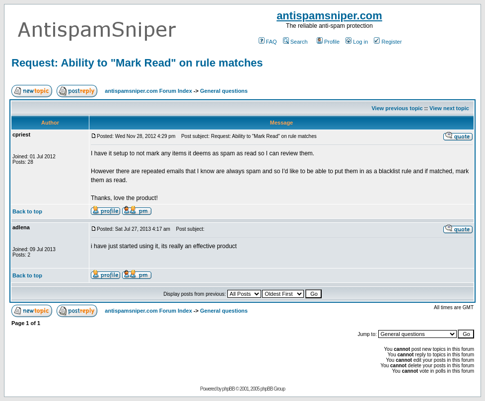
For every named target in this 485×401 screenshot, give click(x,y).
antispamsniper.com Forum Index (148, 91)
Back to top (27, 211)
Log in (357, 42)
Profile (328, 42)
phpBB (228, 389)
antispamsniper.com (329, 15)
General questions (224, 91)
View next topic (449, 108)
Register (388, 42)
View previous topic (396, 108)
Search (295, 42)
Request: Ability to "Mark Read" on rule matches (137, 63)
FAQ (268, 42)
